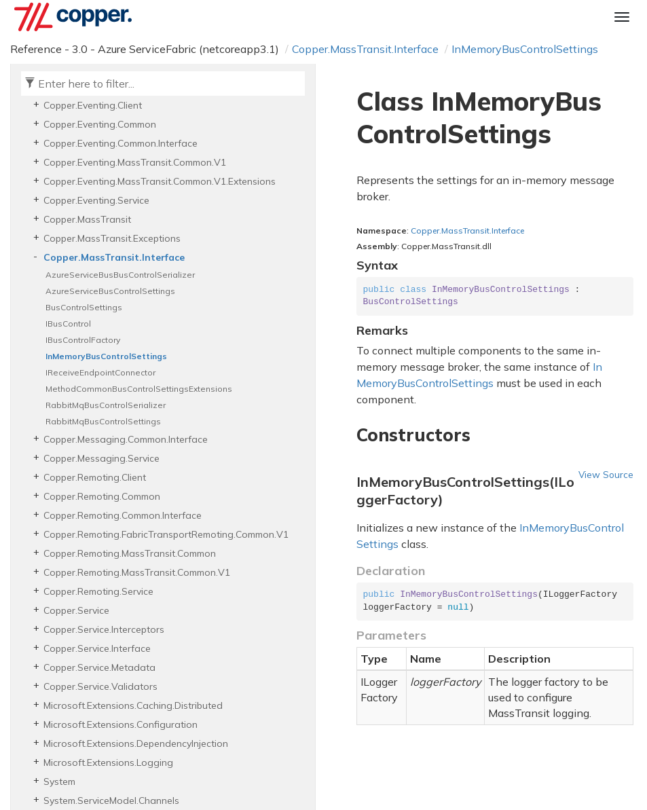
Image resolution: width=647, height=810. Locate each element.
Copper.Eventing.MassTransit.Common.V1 (134, 162)
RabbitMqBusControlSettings (103, 421)
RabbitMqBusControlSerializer (105, 405)
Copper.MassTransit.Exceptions (112, 238)
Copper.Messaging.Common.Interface (125, 439)
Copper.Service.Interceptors (103, 629)
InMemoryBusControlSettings (524, 49)
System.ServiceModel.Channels (111, 800)
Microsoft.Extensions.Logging (108, 762)
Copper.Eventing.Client (92, 105)
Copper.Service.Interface (97, 648)
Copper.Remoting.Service (98, 591)
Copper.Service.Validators (100, 686)
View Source (605, 474)
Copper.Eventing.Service (96, 200)
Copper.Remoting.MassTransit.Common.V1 (136, 572)
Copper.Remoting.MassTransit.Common (129, 553)
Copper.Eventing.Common (99, 124)
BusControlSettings (83, 307)
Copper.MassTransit (87, 219)
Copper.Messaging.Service (101, 458)
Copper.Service (76, 610)
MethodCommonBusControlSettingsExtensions (138, 389)
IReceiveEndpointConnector (100, 372)
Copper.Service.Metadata (99, 667)
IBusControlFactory (82, 340)
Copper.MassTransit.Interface (365, 49)
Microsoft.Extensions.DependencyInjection (135, 743)
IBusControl (68, 323)
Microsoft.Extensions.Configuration (120, 724)
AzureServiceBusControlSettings (110, 291)
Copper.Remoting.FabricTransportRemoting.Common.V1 (166, 534)
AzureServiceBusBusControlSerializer (120, 275)
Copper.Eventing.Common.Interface (120, 143)
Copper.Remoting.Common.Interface (122, 515)
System (59, 781)
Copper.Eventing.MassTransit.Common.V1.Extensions (159, 181)
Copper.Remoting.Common (101, 496)
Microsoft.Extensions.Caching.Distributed (133, 705)
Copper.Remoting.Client (94, 477)
